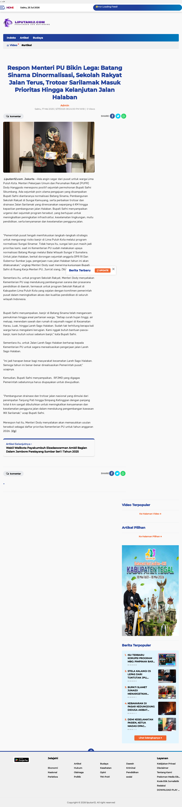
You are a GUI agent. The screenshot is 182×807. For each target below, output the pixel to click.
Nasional (52, 772)
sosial (129, 776)
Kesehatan (105, 768)
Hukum (78, 768)
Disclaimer (162, 768)
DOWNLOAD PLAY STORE (169, 790)
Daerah (130, 763)
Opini (103, 772)
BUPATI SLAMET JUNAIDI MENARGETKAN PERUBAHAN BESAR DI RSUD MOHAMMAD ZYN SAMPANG (141, 690)
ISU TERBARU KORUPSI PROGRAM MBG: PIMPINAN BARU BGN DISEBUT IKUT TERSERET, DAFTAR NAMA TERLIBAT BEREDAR (141, 658)
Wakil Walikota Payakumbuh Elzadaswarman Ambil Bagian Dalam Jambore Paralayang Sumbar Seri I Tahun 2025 (46, 449)
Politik (77, 776)
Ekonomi (53, 768)
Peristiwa (53, 776)
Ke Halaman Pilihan (150, 536)
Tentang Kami (164, 772)
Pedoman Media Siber (169, 776)
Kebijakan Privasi (166, 763)
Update (102, 270)
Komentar (13, 116)
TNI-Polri (105, 776)
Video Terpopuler (136, 505)
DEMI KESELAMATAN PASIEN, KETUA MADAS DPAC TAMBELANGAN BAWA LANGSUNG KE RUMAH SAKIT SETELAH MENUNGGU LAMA (141, 723)
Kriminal (130, 768)
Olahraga (79, 772)
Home (10, 7)
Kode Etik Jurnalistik (168, 781)
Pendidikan (132, 772)
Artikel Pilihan (133, 528)
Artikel (24, 37)
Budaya (38, 37)
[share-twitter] (118, 116)
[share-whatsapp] (123, 116)
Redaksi (161, 785)
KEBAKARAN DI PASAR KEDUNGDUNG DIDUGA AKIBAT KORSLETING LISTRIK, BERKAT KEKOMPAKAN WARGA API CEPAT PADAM (141, 706)
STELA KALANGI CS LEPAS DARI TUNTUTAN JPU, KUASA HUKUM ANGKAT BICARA (139, 674)
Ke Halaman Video (150, 513)
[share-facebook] (112, 116)
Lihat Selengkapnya (150, 737)
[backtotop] (91, 752)
